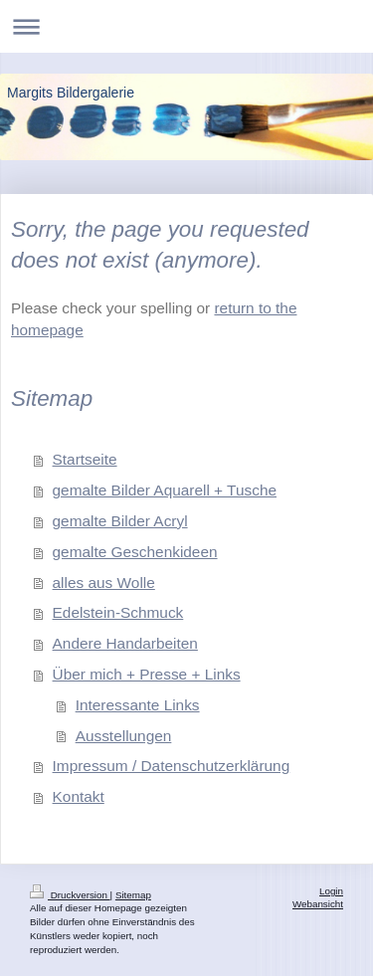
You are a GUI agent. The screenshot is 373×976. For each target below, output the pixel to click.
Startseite (85, 459)
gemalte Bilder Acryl (120, 520)
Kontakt (78, 796)
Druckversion (70, 894)
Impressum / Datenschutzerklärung (171, 765)
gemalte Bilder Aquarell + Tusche (165, 490)
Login (331, 890)
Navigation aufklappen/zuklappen (186, 26)
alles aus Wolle (104, 582)
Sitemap (133, 894)
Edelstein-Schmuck (118, 612)
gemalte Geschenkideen (135, 551)
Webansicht (317, 903)
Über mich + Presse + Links (147, 674)
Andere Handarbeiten (125, 643)
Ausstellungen (124, 735)
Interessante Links (138, 704)
